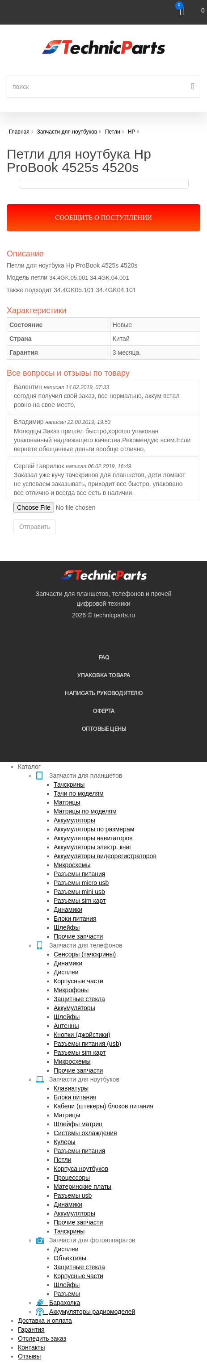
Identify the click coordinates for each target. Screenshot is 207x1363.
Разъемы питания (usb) (87, 1043)
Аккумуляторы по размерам (94, 829)
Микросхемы (72, 864)
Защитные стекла (79, 998)
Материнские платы (82, 1186)
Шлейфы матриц (78, 1124)
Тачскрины (69, 784)
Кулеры (65, 1141)
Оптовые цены (104, 729)
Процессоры (72, 1177)
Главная (19, 132)
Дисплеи (66, 972)
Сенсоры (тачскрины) (85, 954)
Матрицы (67, 802)
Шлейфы (67, 927)
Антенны (66, 1025)
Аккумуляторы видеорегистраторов (105, 856)
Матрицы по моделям (85, 811)
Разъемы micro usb (81, 882)
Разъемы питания (79, 873)
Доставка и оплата (45, 1320)
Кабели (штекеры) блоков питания (103, 1106)
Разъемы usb (73, 1195)
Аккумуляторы (74, 820)
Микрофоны (71, 990)
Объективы (70, 1258)
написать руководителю (104, 693)
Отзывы (29, 1356)
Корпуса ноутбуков (81, 1168)
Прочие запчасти (78, 936)
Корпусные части (78, 981)
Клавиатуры (71, 1088)
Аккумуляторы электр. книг (92, 847)
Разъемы (67, 1293)
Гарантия (31, 1329)
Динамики (68, 909)
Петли (62, 1159)
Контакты (31, 1347)
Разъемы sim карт (80, 900)
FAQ (104, 657)
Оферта (103, 711)
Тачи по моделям (79, 793)
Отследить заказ (42, 1338)
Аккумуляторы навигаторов (93, 838)
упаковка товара (103, 675)
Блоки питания (75, 918)
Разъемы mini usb (79, 891)
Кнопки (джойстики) (82, 1034)
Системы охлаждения (85, 1133)
